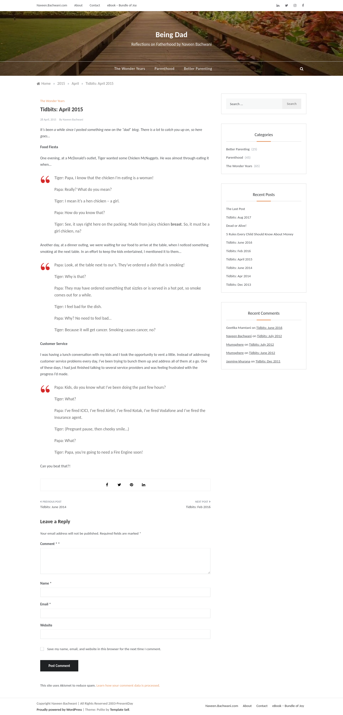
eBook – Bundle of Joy (122, 5)
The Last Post (235, 209)
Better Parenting (198, 68)
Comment (48, 544)
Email (45, 604)
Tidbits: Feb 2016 (198, 507)
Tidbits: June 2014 (53, 507)
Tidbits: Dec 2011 (267, 361)
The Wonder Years (129, 68)
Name (46, 583)
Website (46, 625)
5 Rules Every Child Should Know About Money (259, 234)
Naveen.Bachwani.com (52, 5)
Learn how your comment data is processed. (128, 685)
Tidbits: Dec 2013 (238, 284)
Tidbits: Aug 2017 (238, 217)
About (78, 5)
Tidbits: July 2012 (269, 336)
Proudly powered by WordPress (60, 709)
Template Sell (119, 709)
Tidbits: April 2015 (239, 259)
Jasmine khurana (238, 361)
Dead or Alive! (236, 225)
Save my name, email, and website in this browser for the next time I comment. (104, 649)
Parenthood (165, 68)
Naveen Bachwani (73, 119)
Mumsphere (235, 344)
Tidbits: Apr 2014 (238, 276)
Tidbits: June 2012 (262, 353)
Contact (95, 5)
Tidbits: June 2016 (239, 242)
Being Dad (172, 34)
